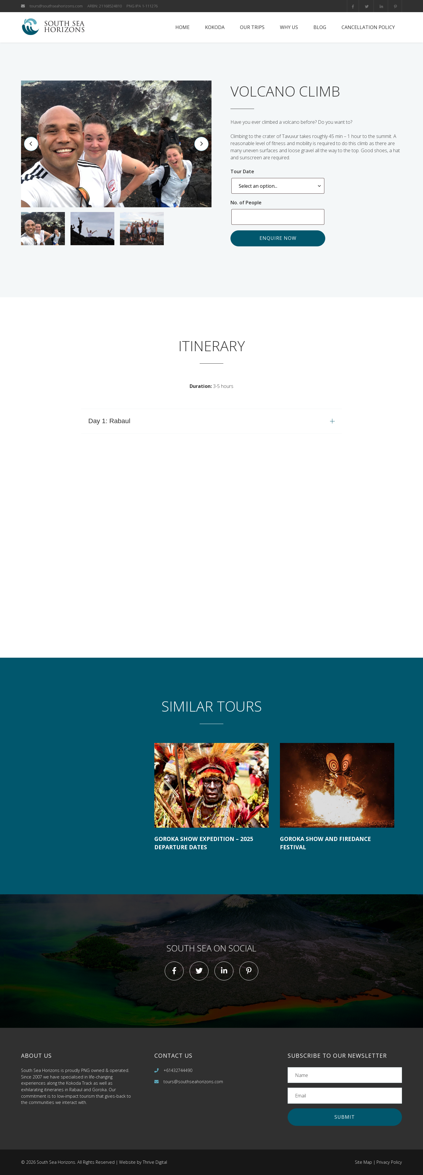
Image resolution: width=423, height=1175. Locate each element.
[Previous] (31, 144)
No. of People (247, 202)
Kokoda (215, 27)
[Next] (201, 144)
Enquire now (278, 238)
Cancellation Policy (368, 27)
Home (182, 27)
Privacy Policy (389, 1162)
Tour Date (243, 171)
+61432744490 (178, 1070)
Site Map (363, 1162)
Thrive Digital (155, 1162)
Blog (319, 27)
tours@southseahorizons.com (56, 6)
